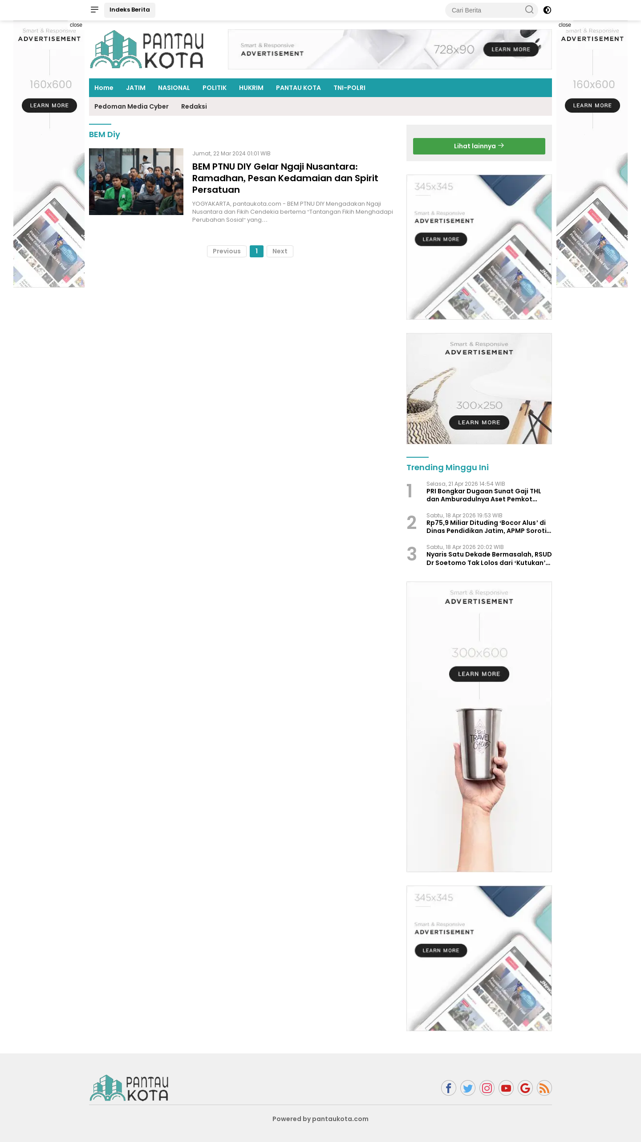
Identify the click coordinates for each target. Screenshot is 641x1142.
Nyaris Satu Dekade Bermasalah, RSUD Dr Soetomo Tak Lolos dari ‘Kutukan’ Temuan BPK (489, 558)
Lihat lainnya (479, 146)
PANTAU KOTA (298, 87)
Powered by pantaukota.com (320, 1118)
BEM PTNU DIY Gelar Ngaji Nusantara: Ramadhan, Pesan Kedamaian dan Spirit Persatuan (285, 178)
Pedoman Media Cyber (131, 106)
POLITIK (215, 87)
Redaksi (194, 106)
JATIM (136, 87)
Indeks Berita (130, 9)
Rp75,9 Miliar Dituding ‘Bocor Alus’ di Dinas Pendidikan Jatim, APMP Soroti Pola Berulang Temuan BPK (486, 527)
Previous (227, 251)
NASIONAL (174, 87)
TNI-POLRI (349, 87)
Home (104, 87)
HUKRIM (251, 87)
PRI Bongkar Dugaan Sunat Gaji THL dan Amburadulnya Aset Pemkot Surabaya (483, 495)
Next (280, 251)
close (76, 25)
